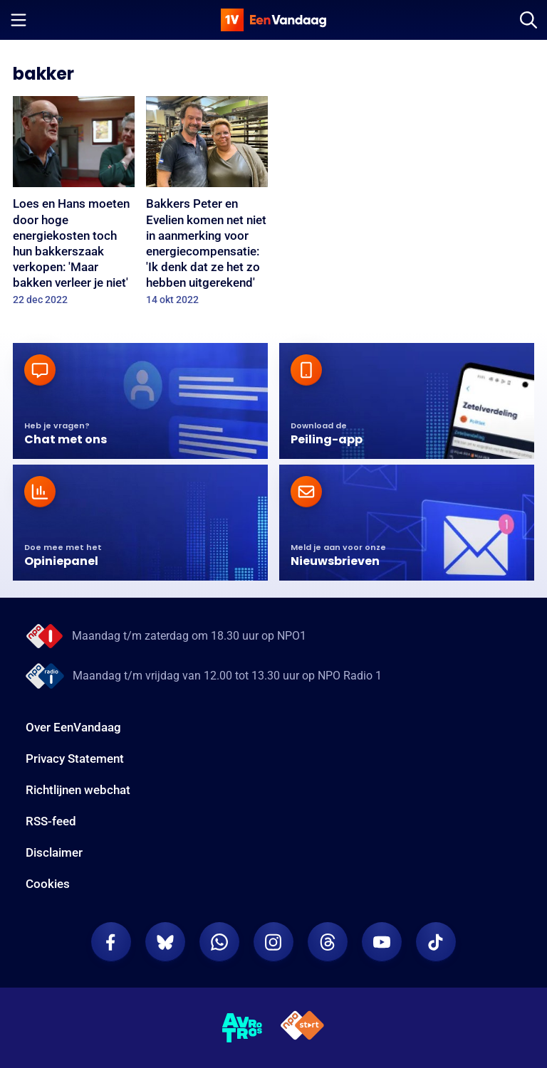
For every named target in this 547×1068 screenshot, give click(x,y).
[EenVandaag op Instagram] (273, 942)
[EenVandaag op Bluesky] (165, 942)
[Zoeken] (528, 20)
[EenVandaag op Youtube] (382, 942)
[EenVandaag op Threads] (328, 942)
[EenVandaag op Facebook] (111, 942)
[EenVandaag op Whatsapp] (219, 942)
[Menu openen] (18, 20)
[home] (273, 20)
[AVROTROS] (242, 1028)
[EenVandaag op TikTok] (436, 942)
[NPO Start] (302, 1027)
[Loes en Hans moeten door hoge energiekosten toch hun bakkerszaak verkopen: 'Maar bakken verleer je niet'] (74, 205)
